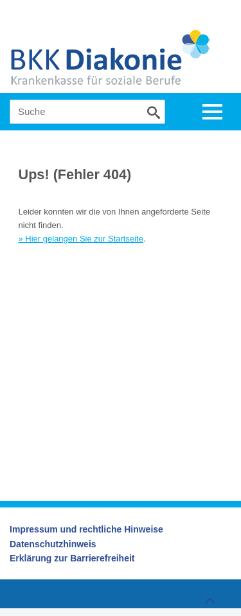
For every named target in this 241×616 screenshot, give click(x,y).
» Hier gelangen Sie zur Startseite (81, 238)
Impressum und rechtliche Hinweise (86, 529)
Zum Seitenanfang (208, 597)
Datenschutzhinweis (53, 544)
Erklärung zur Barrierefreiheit (72, 558)
